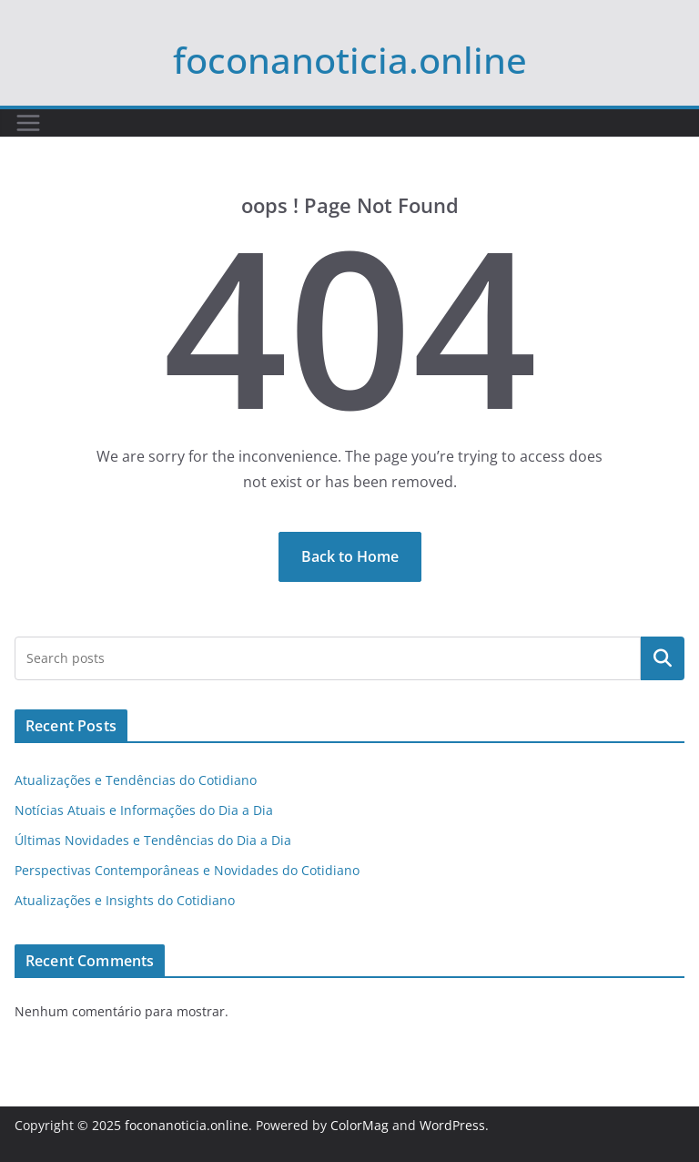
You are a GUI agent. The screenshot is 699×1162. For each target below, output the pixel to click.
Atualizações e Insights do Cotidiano (125, 900)
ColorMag (359, 1125)
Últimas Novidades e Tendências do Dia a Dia (153, 840)
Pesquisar (662, 658)
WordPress (452, 1125)
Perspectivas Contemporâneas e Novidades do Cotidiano (187, 870)
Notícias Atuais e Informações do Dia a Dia (144, 810)
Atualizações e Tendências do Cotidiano (136, 780)
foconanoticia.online (350, 60)
